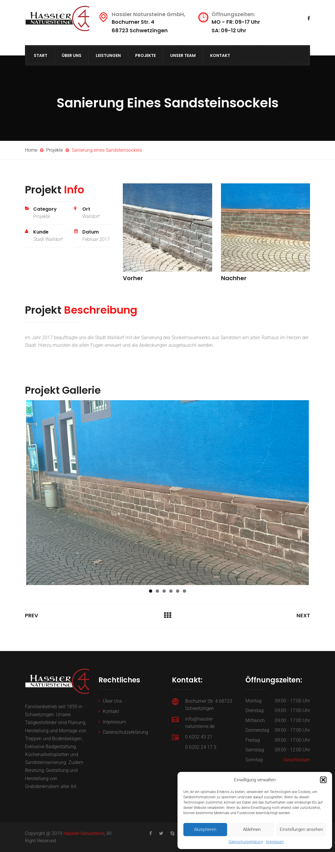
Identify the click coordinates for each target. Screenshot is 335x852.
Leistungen (108, 55)
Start (40, 55)
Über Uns (71, 55)
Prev (31, 615)
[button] (323, 780)
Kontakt (220, 55)
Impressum (275, 842)
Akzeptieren (205, 829)
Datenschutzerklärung (246, 842)
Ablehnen (252, 829)
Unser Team (183, 55)
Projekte (145, 55)
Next (303, 615)
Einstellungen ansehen (301, 829)
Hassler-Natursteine (83, 833)
